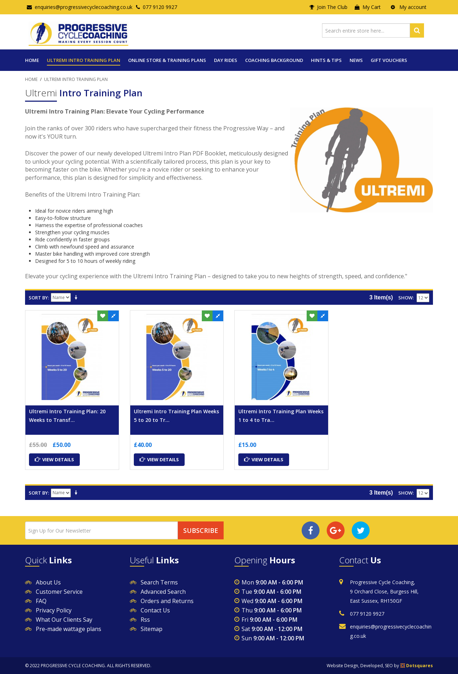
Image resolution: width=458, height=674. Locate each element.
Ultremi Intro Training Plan (83, 60)
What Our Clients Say (64, 620)
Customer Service (59, 592)
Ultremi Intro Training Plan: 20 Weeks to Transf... (67, 415)
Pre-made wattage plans (68, 629)
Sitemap (151, 629)
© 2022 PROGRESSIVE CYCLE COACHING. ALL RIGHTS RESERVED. (88, 666)
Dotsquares (419, 666)
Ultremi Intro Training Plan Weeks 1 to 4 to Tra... (280, 415)
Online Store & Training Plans (167, 60)
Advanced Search (163, 592)
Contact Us (155, 610)
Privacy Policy (54, 610)
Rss (145, 620)
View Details (54, 459)
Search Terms (159, 582)
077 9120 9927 (156, 7)
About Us (48, 582)
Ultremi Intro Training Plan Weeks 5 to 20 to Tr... (176, 415)
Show (405, 297)
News (356, 60)
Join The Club (328, 7)
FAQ (41, 601)
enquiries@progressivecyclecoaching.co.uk (79, 7)
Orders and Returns (167, 601)
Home (32, 60)
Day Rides (225, 60)
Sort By (38, 297)
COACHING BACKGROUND (274, 60)
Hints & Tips (326, 60)
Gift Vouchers (389, 60)
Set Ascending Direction (77, 297)
